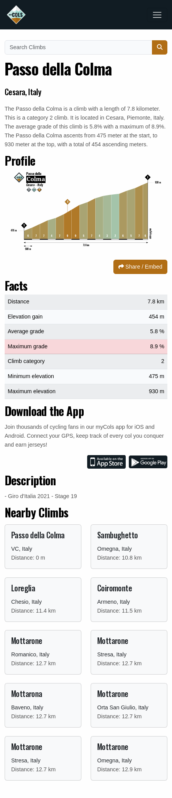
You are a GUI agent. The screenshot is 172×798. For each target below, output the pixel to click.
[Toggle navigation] (157, 15)
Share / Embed (140, 267)
